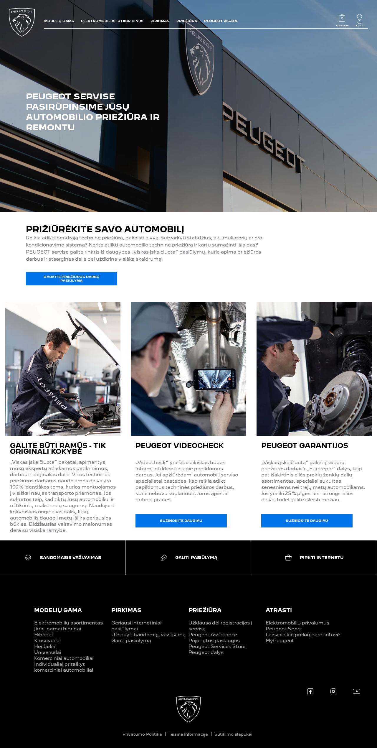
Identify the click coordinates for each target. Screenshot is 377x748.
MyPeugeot (280, 640)
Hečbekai (45, 646)
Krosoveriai (47, 640)
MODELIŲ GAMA (58, 610)
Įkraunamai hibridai (57, 629)
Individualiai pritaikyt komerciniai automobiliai (63, 667)
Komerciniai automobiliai (63, 658)
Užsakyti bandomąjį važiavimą (148, 634)
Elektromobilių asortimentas (68, 623)
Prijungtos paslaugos (214, 640)
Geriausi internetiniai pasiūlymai (136, 626)
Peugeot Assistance (212, 634)
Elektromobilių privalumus (297, 623)
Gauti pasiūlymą (131, 640)
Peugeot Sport (283, 629)
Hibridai (43, 634)
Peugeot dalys (206, 652)
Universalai (47, 652)
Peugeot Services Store (217, 646)
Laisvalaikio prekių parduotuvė (303, 634)
